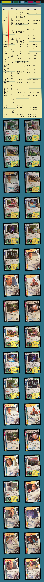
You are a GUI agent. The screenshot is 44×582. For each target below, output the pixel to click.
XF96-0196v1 (12, 47)
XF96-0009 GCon (12, 20)
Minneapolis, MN (20, 44)
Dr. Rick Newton (21, 105)
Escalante (19, 107)
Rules (22, 2)
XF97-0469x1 (12, 95)
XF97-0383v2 (12, 93)
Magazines (30, 2)
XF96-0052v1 (12, 32)
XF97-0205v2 (12, 83)
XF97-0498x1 (12, 112)
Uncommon (35, 44)
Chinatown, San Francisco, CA (20, 95)
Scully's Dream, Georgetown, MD (20, 24)
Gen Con (5, 13)
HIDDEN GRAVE (20, 53)
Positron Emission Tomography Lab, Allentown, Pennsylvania (21, 99)
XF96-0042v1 (12, 30)
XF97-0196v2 (12, 79)
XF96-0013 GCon (12, 23)
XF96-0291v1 (12, 53)
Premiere (6, 29)
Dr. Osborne (19, 48)
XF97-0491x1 (12, 108)
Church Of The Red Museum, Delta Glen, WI (20, 41)
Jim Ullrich (20, 109)
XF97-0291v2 (12, 86)
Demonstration (36, 13)
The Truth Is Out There (6, 58)
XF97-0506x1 (12, 114)
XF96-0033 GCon (12, 27)
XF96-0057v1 (12, 39)
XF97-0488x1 (12, 105)
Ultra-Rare (36, 92)
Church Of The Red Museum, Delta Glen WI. (20, 13)
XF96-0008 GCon (12, 17)
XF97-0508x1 (12, 117)
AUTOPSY (18, 55)
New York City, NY (20, 39)
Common (34, 29)
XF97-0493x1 (12, 110)
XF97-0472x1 (12, 99)
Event (28, 53)
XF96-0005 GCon (11, 13)
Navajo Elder (20, 112)
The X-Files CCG (6, 2)
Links (38, 2)
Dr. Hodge (18, 51)
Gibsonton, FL (20, 29)
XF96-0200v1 (12, 49)
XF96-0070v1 (12, 42)
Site (28, 13)
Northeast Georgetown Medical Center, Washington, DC (20, 35)
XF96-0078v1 (12, 44)
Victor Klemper (20, 116)
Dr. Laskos (19, 27)
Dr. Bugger (19, 102)
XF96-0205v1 (12, 51)
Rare (34, 35)
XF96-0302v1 (12, 56)
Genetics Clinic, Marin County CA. (20, 17)
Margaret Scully (21, 92)
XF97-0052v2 (12, 62)
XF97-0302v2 (12, 89)
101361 (5, 95)
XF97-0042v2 (12, 59)
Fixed (34, 58)
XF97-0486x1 (12, 103)
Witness (29, 27)
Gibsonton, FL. (20, 20)
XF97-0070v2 (12, 73)
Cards (16, 2)
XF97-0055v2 (12, 66)
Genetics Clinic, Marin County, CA (20, 32)
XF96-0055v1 (12, 35)
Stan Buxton (20, 114)
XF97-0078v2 (12, 76)
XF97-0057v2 (12, 69)
